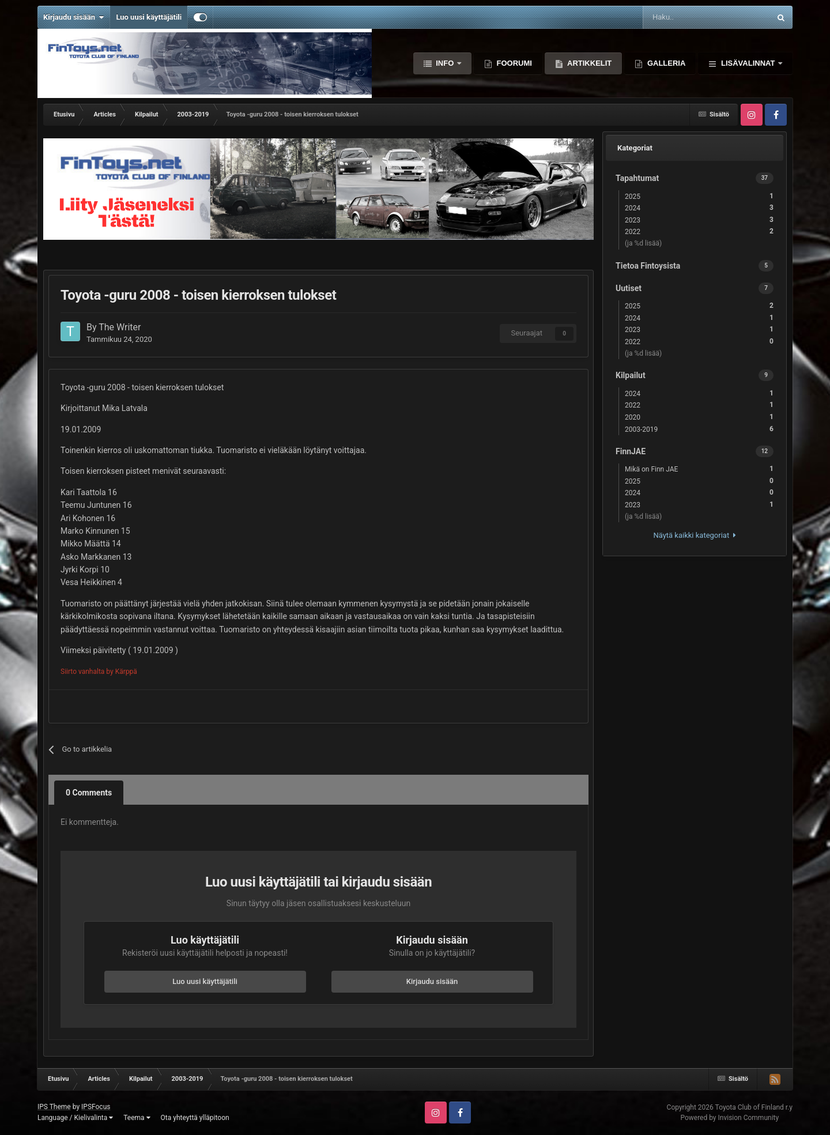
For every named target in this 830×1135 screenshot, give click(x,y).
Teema (136, 1118)
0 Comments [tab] (89, 792)
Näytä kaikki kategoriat (694, 535)
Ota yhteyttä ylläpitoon (195, 1118)
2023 (699, 220)
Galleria (665, 63)
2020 (699, 417)
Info (445, 63)
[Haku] (677, 17)
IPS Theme (54, 1107)
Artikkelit (588, 63)
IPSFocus (95, 1107)
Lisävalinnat (748, 63)
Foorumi (513, 63)
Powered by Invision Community (729, 1118)
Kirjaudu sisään (73, 17)
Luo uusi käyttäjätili (149, 17)
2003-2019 (699, 429)
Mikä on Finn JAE (699, 469)
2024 (699, 208)
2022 (699, 231)
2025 (699, 196)
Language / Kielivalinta (75, 1118)
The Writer (120, 327)
